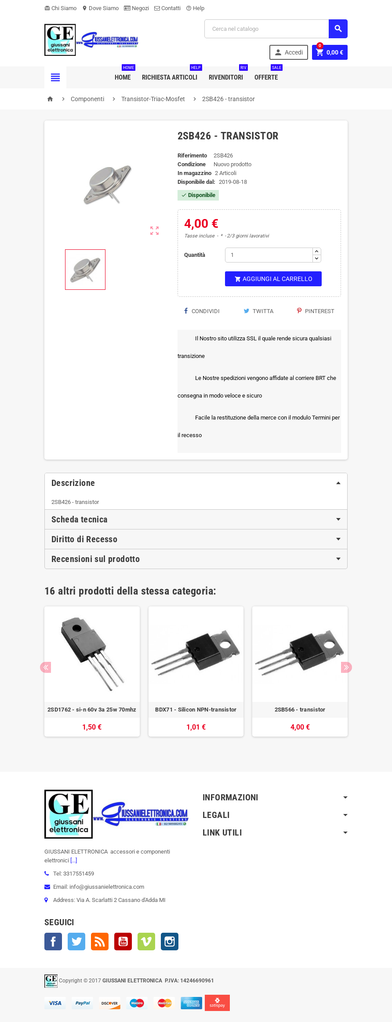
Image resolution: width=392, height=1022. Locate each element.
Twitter (76, 941)
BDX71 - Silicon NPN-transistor (195, 709)
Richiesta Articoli (171, 73)
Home (124, 73)
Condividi (202, 311)
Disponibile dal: (196, 182)
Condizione (192, 164)
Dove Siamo (100, 8)
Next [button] (346, 667)
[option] (92, 675)
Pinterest (315, 311)
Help (195, 8)
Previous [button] (45, 667)
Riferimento (192, 155)
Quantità (194, 255)
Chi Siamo (60, 8)
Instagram (169, 941)
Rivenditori (228, 73)
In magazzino (194, 173)
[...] (73, 860)
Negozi (136, 8)
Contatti (167, 8)
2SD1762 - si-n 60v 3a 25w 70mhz (91, 709)
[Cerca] (276, 28)
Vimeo (146, 941)
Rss (100, 941)
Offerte (267, 73)
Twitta (258, 311)
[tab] (196, 483)
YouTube (123, 941)
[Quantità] (269, 255)
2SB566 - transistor (300, 709)
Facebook (53, 941)
